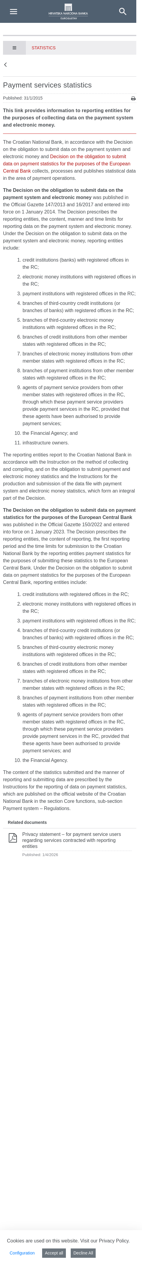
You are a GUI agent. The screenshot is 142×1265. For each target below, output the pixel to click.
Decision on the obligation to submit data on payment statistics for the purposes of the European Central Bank (66, 163)
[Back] (5, 65)
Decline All (83, 1253)
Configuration (22, 1253)
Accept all (54, 1253)
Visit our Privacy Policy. (105, 1240)
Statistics (44, 47)
